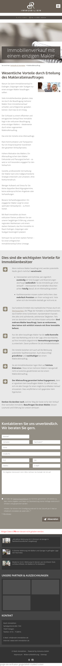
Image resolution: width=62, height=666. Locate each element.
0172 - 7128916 (15, 632)
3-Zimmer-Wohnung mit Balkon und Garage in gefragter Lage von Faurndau (35, 552)
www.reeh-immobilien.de (19, 641)
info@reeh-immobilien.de (18, 638)
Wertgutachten (18, 311)
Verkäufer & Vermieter (17, 65)
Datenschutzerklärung (20, 499)
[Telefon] (15, 466)
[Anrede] (15, 436)
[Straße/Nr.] (31, 454)
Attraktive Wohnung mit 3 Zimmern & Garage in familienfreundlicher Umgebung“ (30, 540)
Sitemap (44, 655)
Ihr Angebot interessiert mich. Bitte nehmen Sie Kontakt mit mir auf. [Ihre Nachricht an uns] (31, 482)
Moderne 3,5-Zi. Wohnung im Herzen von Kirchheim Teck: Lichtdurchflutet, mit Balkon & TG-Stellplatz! (33, 563)
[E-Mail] (46, 466)
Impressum (18, 655)
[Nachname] (46, 442)
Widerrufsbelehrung (31, 655)
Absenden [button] (53, 519)
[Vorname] (15, 442)
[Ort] (46, 460)
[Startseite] (31, 6)
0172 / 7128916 (22, 17)
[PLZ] (15, 460)
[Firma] (31, 447)
